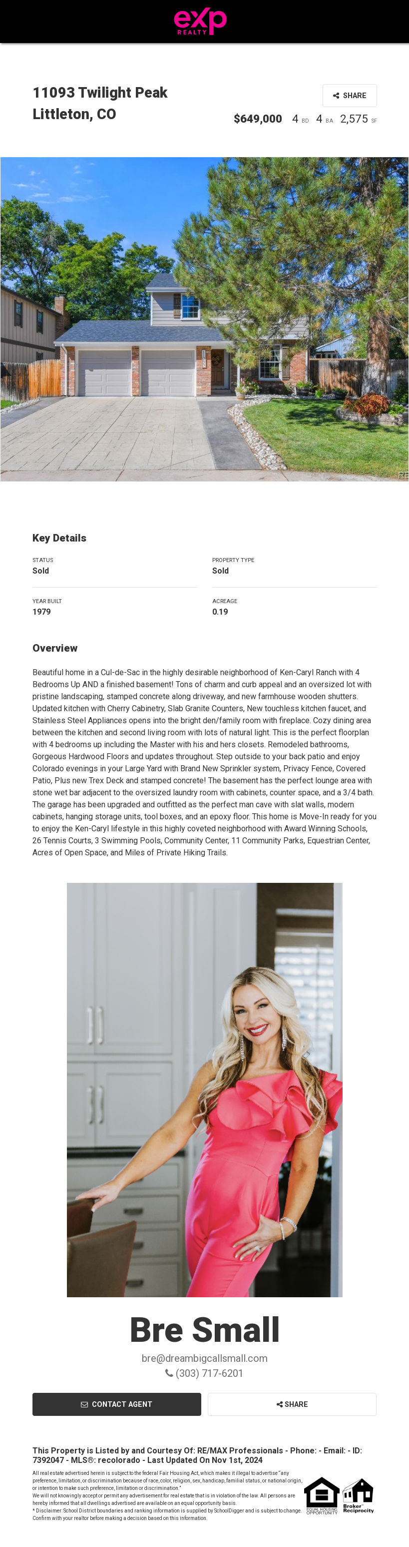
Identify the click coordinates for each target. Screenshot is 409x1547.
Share (292, 1404)
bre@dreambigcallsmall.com (205, 1358)
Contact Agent (116, 1404)
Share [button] (350, 96)
